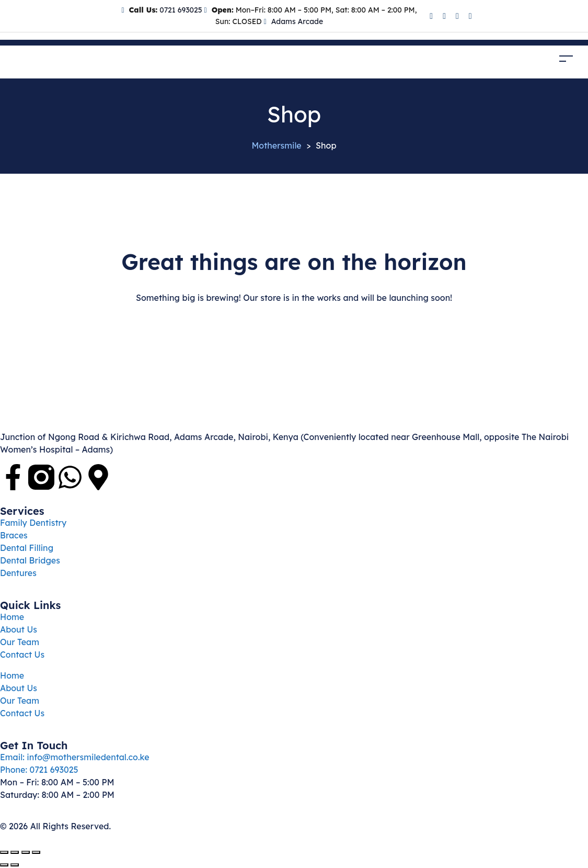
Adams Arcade (297, 21)
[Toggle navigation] (566, 59)
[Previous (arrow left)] (4, 864)
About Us (18, 629)
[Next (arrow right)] (14, 864)
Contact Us (22, 654)
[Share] (25, 852)
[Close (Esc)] (36, 852)
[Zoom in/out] (4, 852)
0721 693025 (179, 10)
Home (12, 617)
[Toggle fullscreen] (14, 852)
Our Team (19, 642)
